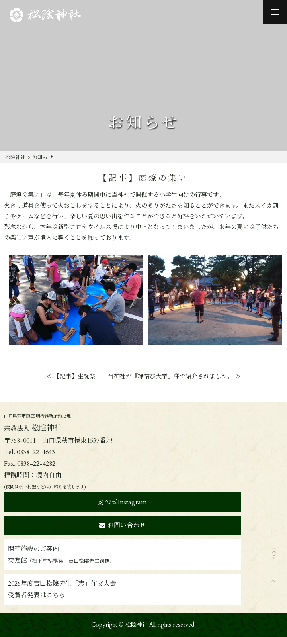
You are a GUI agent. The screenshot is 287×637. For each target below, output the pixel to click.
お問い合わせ (122, 525)
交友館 (61, 560)
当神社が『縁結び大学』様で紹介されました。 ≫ (174, 376)
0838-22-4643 (36, 452)
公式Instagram (122, 502)
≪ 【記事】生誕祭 (71, 376)
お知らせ (42, 157)
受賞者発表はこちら (36, 595)
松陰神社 (15, 157)
